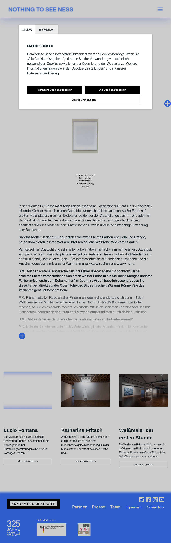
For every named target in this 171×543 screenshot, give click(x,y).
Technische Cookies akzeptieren (54, 90)
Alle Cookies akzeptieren (112, 90)
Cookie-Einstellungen (84, 100)
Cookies (27, 30)
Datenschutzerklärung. (43, 73)
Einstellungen (46, 30)
